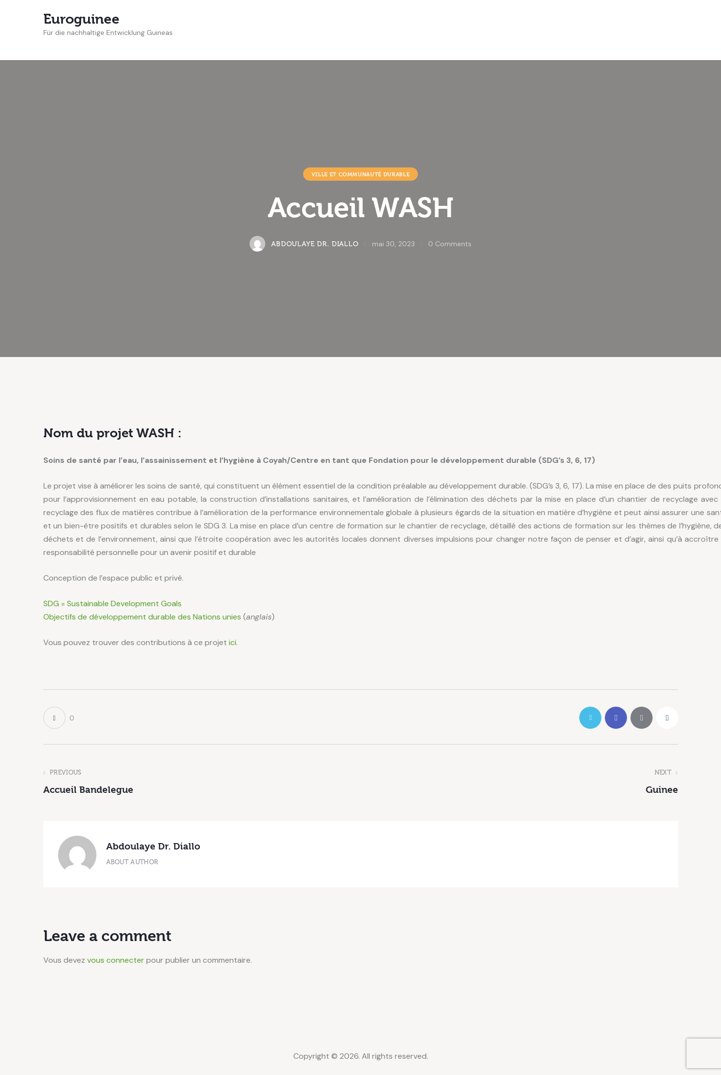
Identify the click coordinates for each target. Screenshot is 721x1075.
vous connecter (115, 960)
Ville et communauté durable (361, 174)
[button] (58, 718)
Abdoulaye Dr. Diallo (153, 846)
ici (232, 642)
